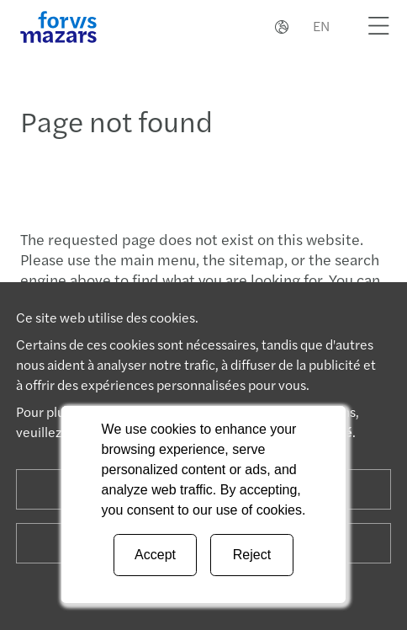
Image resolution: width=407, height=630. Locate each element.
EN (321, 25)
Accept (155, 554)
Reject (252, 554)
